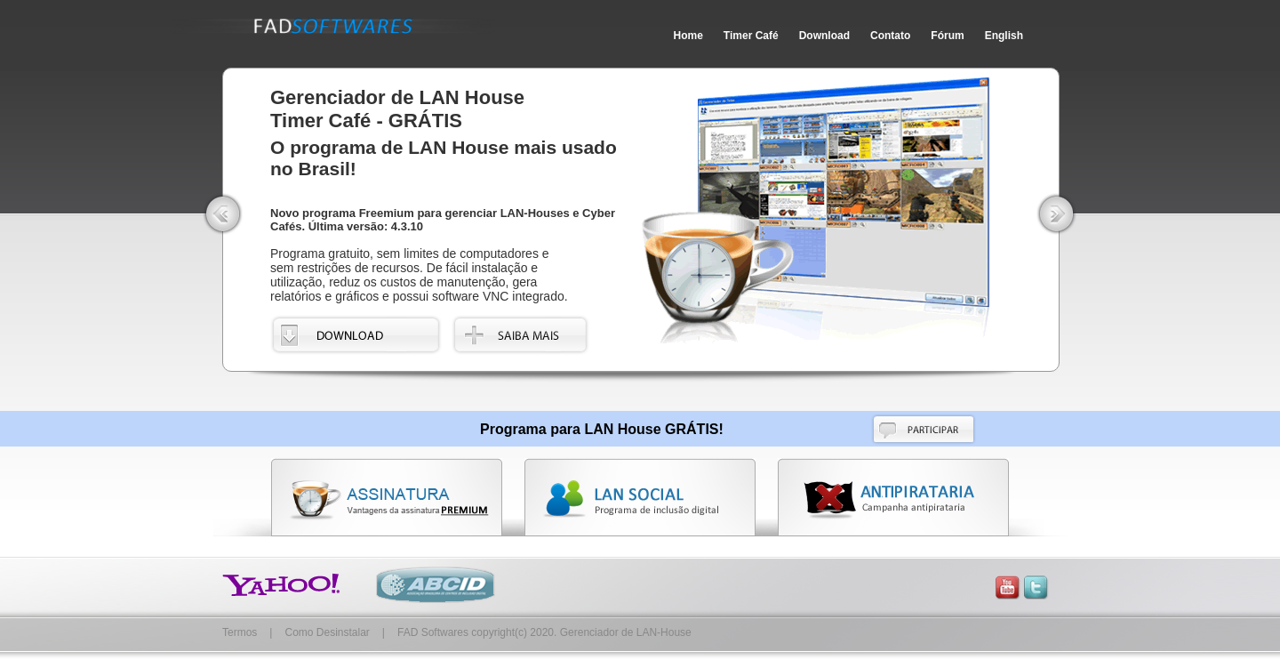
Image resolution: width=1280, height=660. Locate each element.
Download (824, 35)
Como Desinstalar (326, 632)
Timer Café (751, 35)
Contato (890, 35)
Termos (239, 632)
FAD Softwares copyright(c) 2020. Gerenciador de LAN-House (544, 632)
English (1004, 35)
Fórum (947, 35)
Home (688, 35)
